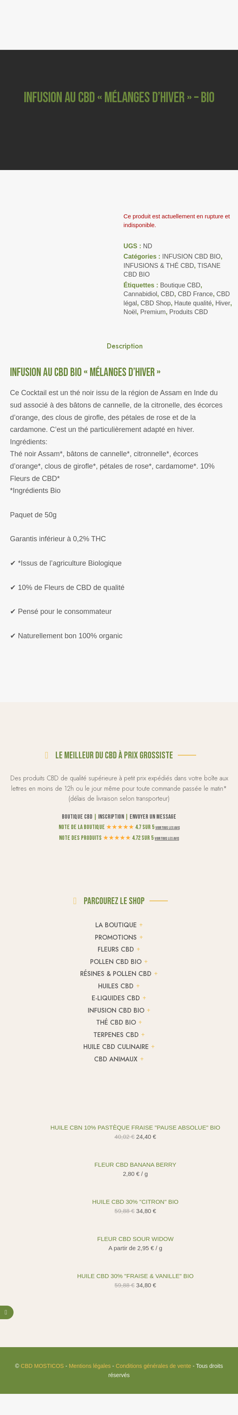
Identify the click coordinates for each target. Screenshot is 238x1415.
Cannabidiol (140, 294)
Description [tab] (125, 367)
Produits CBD (188, 312)
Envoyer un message (153, 1212)
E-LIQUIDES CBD (116, 1393)
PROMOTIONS (116, 1332)
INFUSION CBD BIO (191, 256)
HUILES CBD (116, 1381)
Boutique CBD (180, 285)
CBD (167, 294)
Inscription (111, 1212)
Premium (153, 312)
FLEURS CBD (116, 1345)
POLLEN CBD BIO (116, 1357)
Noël (130, 312)
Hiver (222, 303)
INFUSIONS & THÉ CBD (159, 265)
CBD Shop (156, 303)
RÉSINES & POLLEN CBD (115, 1369)
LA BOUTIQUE (116, 1320)
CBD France (195, 294)
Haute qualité (193, 303)
